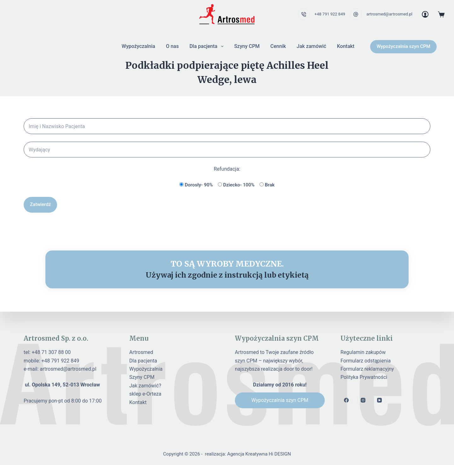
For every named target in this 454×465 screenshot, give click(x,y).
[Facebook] (346, 400)
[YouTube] (380, 400)
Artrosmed (141, 352)
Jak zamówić (311, 46)
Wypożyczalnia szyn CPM (403, 46)
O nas (172, 46)
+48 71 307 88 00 (51, 352)
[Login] (425, 14)
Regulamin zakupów (363, 352)
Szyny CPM (247, 46)
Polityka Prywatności (363, 377)
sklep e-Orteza (145, 394)
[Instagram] (363, 400)
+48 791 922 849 (329, 14)
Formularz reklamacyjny (367, 369)
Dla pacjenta (207, 46)
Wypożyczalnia (138, 46)
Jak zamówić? (145, 386)
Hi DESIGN (280, 454)
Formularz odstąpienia (365, 361)
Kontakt (346, 46)
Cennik (278, 46)
